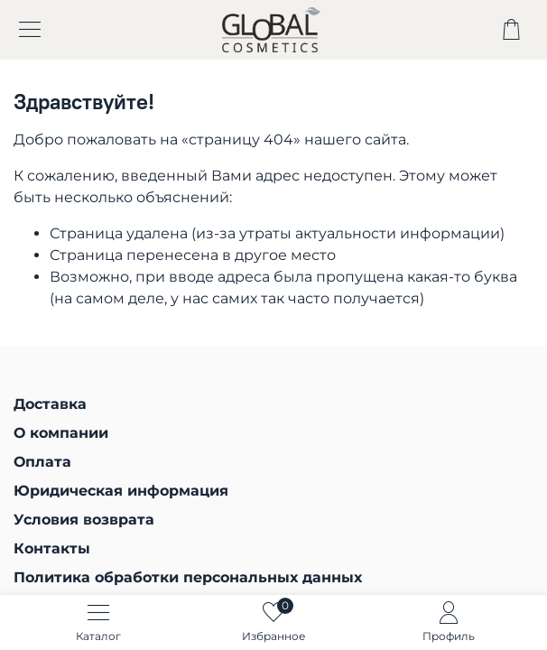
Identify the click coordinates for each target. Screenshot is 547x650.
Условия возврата (84, 519)
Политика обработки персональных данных (188, 577)
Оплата (42, 461)
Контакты (52, 548)
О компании (61, 432)
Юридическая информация (121, 490)
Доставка (50, 404)
